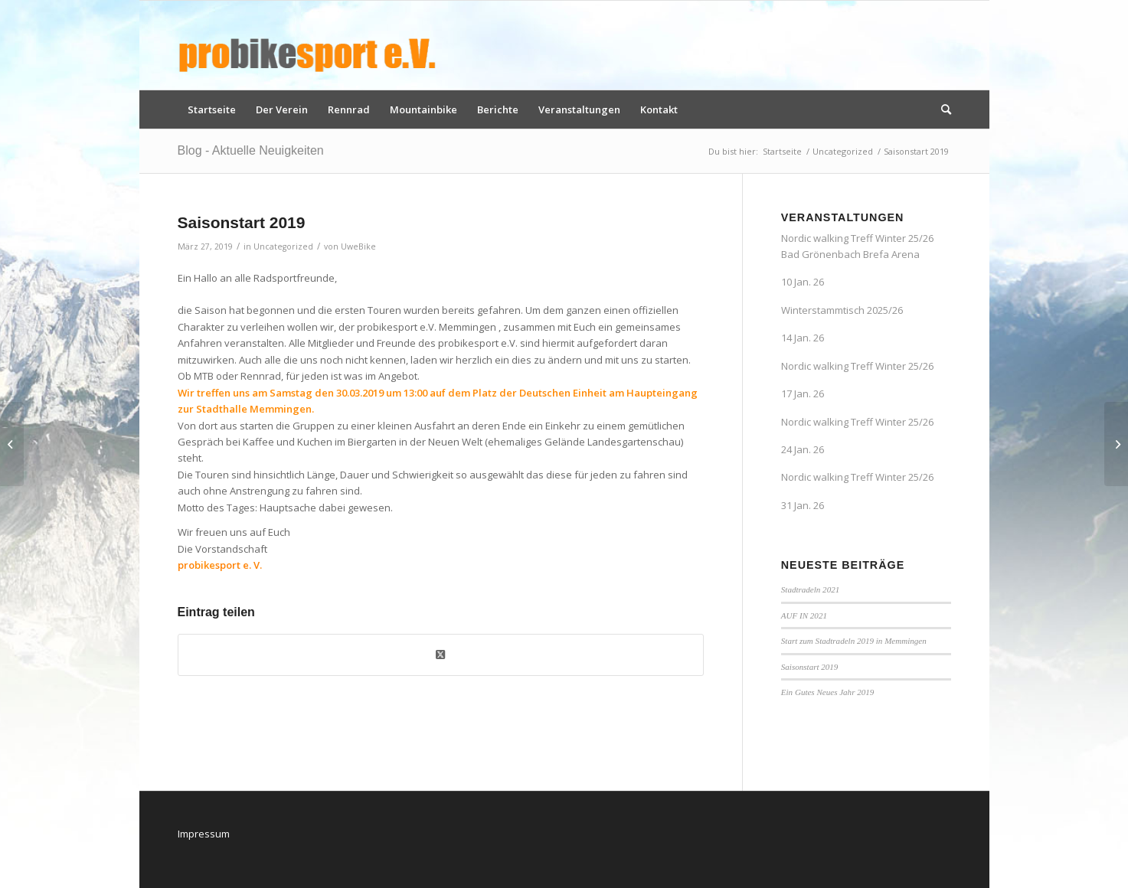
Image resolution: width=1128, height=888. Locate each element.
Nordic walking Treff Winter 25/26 (857, 366)
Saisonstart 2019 (810, 666)
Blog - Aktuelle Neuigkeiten (251, 150)
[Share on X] (440, 654)
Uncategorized (283, 246)
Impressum (204, 834)
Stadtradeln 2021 (810, 589)
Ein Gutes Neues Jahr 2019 (828, 692)
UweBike (358, 246)
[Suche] (941, 109)
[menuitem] (212, 109)
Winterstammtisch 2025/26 (842, 310)
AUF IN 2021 (804, 615)
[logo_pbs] (308, 45)
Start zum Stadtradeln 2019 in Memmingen (854, 640)
